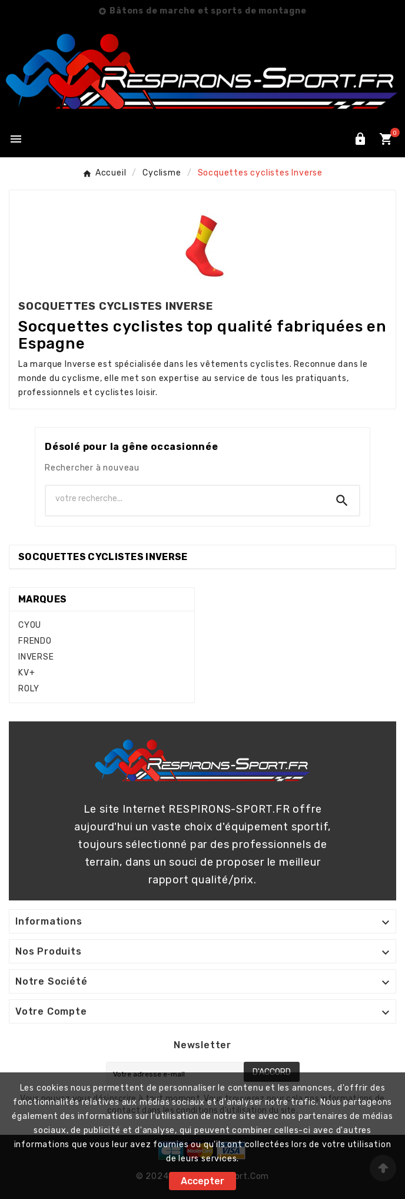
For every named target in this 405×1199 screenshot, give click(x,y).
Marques (42, 599)
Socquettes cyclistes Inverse (102, 556)
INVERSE (36, 657)
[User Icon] (360, 139)
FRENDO (35, 641)
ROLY (28, 689)
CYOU (29, 625)
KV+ (26, 673)
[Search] (342, 500)
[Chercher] (185, 498)
